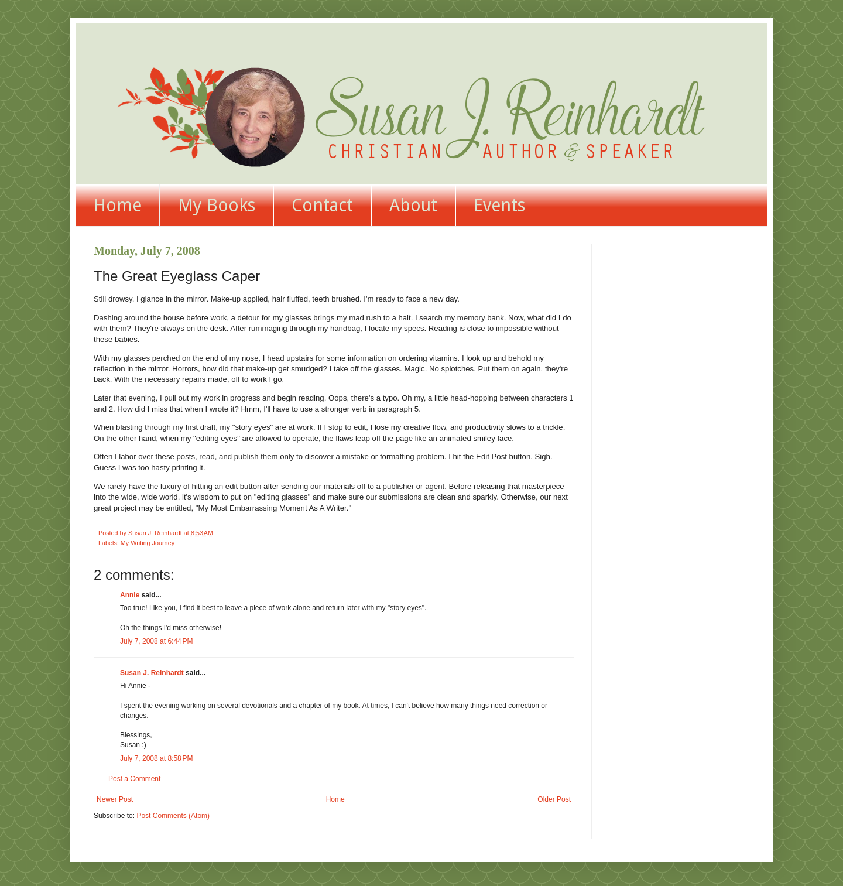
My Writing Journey (147, 542)
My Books (216, 205)
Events (499, 205)
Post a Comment (134, 779)
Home (118, 205)
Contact (322, 205)
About (413, 205)
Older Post (554, 799)
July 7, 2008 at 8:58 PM (156, 758)
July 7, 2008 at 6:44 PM (156, 641)
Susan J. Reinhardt (152, 673)
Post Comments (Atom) (173, 816)
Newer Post (115, 799)
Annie (129, 595)
